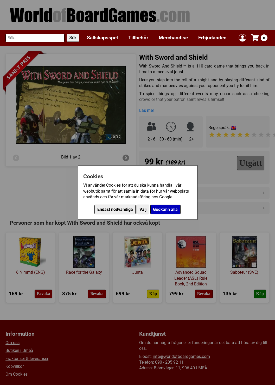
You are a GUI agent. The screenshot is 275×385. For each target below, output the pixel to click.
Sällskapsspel (102, 38)
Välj (142, 209)
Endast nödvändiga (115, 209)
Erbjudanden (212, 38)
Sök (72, 37)
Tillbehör (138, 38)
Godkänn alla (165, 209)
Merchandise (173, 38)
